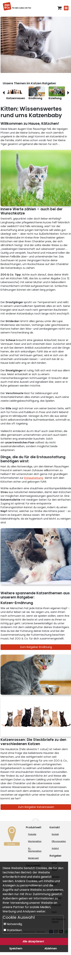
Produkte (32, 834)
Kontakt (55, 834)
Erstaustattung (33, 478)
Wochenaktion (35, 841)
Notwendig (13, 924)
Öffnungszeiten (59, 841)
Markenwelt (33, 858)
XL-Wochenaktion (35, 849)
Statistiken (13, 930)
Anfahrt (55, 848)
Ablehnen (50, 948)
